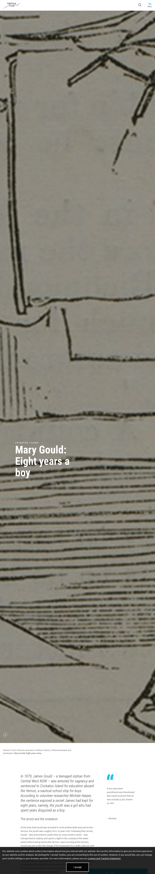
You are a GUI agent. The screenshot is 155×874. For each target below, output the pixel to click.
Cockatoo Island (27, 442)
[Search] (139, 5)
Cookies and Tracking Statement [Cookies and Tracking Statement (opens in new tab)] (104, 858)
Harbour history (43, 750)
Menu (150, 5)
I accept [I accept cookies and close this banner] (78, 867)
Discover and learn (25, 750)
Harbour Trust (9, 750)
